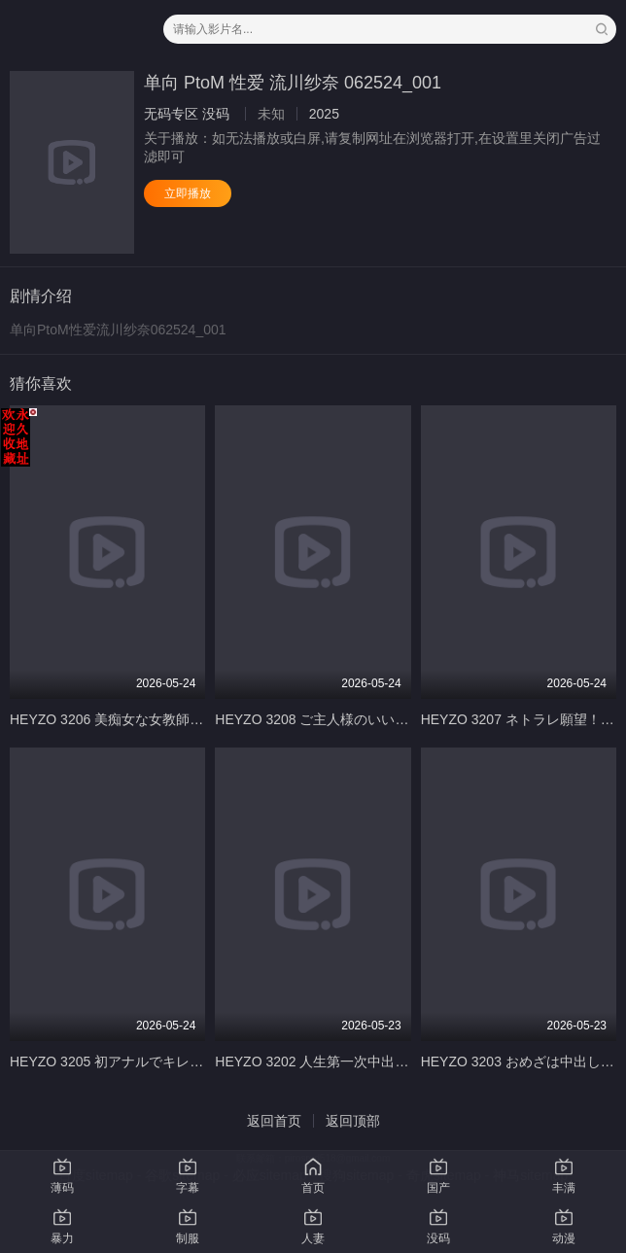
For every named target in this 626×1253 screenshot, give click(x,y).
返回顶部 (353, 1121)
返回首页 (274, 1121)
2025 (324, 114)
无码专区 (171, 114)
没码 (215, 114)
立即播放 (187, 193)
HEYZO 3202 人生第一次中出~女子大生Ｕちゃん (363, 1061)
